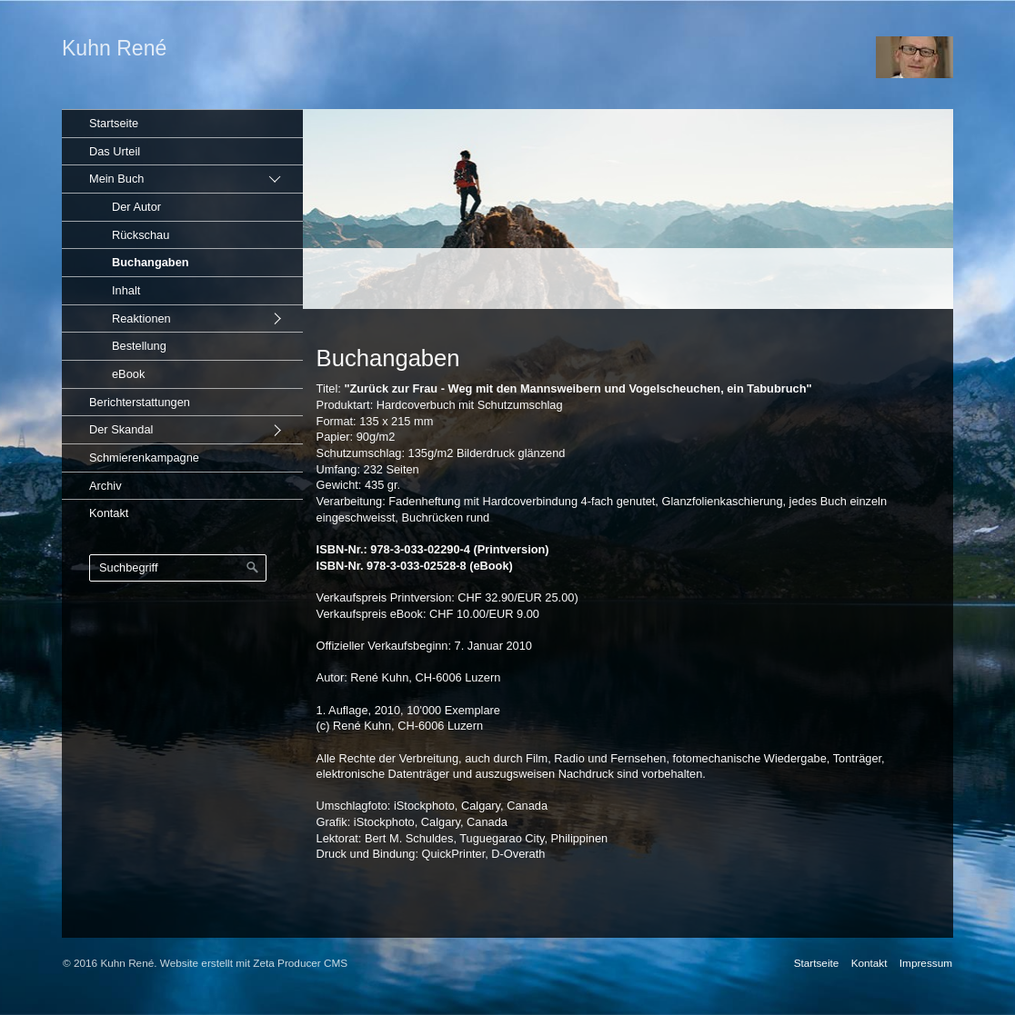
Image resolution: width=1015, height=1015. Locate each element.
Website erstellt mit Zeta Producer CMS (253, 963)
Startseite (113, 123)
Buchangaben (150, 262)
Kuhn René (114, 48)
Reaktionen (141, 318)
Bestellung (139, 346)
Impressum (925, 963)
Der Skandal (121, 429)
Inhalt (126, 290)
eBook (128, 374)
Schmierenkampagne (144, 457)
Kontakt (108, 513)
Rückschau (140, 235)
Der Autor (136, 207)
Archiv (105, 486)
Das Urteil (114, 151)
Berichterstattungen (139, 402)
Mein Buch (116, 178)
